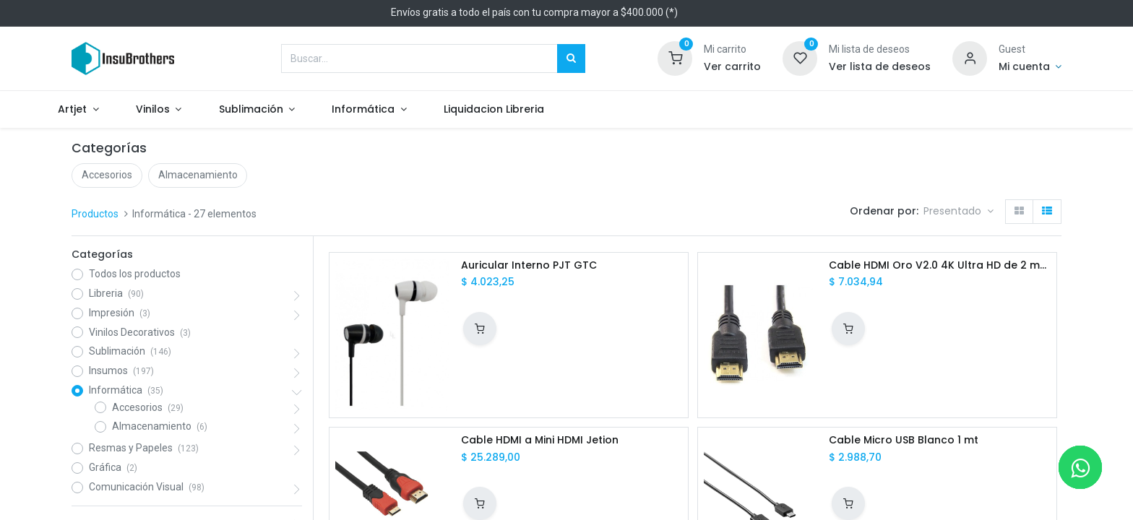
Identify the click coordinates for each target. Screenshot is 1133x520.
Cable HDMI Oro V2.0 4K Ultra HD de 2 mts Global (939, 265)
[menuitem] (526, 110)
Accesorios (107, 175)
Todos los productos (135, 274)
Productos (95, 214)
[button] (958, 211)
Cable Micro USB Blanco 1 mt (903, 440)
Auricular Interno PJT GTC (529, 265)
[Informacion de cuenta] (1030, 67)
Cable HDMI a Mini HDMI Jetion (540, 440)
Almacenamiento (198, 175)
